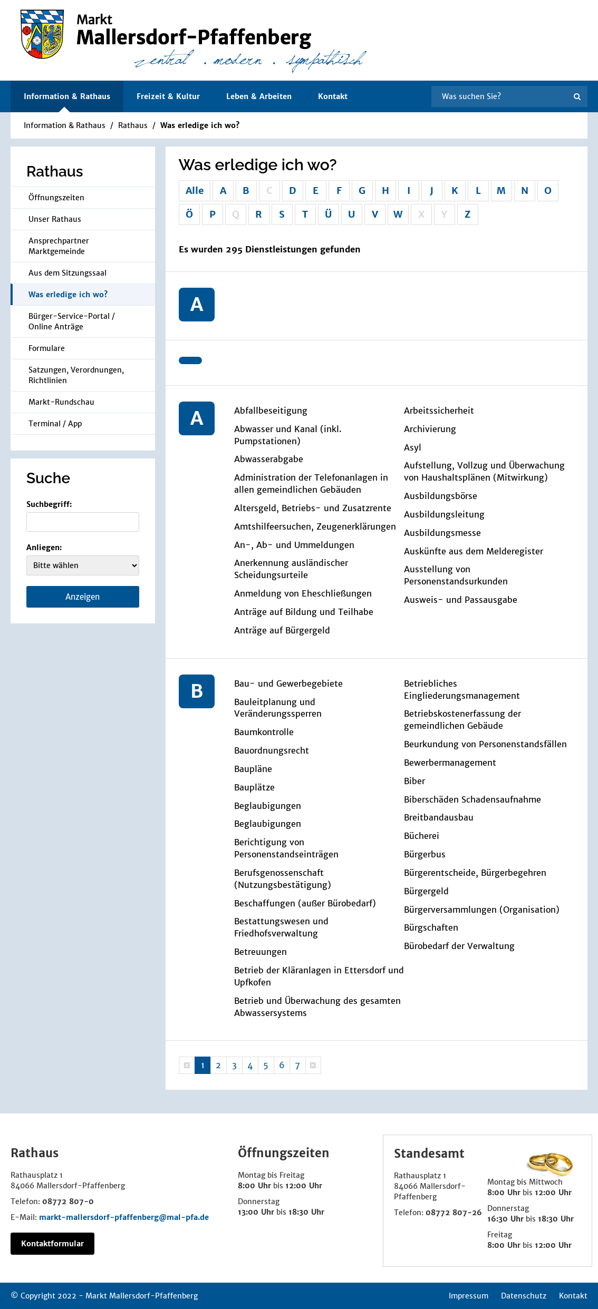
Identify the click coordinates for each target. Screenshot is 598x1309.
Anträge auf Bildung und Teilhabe (303, 612)
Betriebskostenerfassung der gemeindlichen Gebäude (462, 719)
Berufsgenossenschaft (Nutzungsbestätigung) (282, 878)
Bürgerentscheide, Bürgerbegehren (475, 872)
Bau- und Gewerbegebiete (288, 683)
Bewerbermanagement (450, 762)
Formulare (46, 348)
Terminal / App (55, 423)
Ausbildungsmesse (442, 532)
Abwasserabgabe (268, 459)
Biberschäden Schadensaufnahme (472, 799)
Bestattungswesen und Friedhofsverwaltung (281, 927)
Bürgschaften (431, 927)
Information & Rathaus (64, 125)
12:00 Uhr (303, 1185)
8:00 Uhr (254, 1185)
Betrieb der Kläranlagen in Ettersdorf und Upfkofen (319, 976)
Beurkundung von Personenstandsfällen (485, 744)
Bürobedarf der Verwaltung (459, 946)
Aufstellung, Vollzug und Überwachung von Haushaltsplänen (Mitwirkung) (484, 471)
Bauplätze (254, 787)
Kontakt (333, 96)
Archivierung (430, 429)
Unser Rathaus (54, 219)
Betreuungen (260, 951)
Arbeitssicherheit (439, 410)
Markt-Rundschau (61, 402)
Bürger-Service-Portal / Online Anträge (71, 321)
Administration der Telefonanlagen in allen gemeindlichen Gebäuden (311, 483)
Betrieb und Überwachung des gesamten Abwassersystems (317, 1006)
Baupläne (253, 769)
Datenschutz (523, 1296)
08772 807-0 (68, 1201)
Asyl (412, 447)
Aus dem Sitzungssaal (67, 273)
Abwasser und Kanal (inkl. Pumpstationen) (288, 435)
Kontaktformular (52, 1243)
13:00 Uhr (256, 1212)
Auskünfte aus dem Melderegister (473, 551)
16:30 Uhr (505, 1219)
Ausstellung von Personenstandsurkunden (456, 575)
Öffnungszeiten (56, 197)
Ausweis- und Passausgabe (460, 599)
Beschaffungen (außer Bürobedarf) (305, 903)
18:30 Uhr (306, 1212)
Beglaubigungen (267, 805)
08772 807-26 (454, 1212)
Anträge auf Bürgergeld (282, 630)
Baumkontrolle (264, 732)
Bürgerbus (425, 854)
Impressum (468, 1296)
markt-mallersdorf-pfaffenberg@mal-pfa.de (124, 1217)
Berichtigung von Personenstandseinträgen (286, 848)
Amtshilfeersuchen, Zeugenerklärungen (315, 526)
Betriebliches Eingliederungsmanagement (462, 689)
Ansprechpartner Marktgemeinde (58, 246)
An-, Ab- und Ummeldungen (294, 545)
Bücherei (421, 836)
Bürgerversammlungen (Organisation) (482, 909)
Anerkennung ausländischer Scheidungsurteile (291, 569)
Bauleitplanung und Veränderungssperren (278, 708)
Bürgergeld (426, 891)
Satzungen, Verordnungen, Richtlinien (76, 375)
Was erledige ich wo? (199, 125)
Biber (414, 781)
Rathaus (133, 125)
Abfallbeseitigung (270, 410)
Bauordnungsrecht (271, 750)
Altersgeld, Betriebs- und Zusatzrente (312, 508)
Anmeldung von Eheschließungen (303, 593)
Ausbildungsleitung (444, 514)
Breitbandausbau (439, 817)
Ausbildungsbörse (440, 496)
